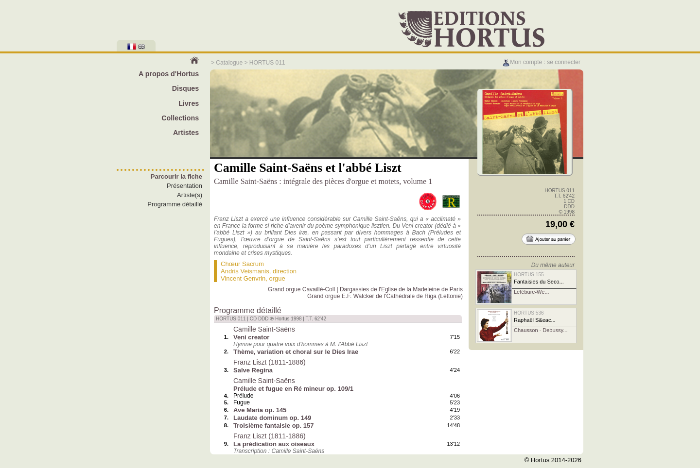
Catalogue (229, 62)
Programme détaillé (174, 204)
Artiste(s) (189, 195)
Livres (188, 103)
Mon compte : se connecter (541, 62)
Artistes (186, 132)
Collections (180, 118)
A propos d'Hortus (169, 74)
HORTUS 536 (529, 313)
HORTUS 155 (529, 274)
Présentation (184, 185)
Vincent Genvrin (243, 278)
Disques (185, 88)
